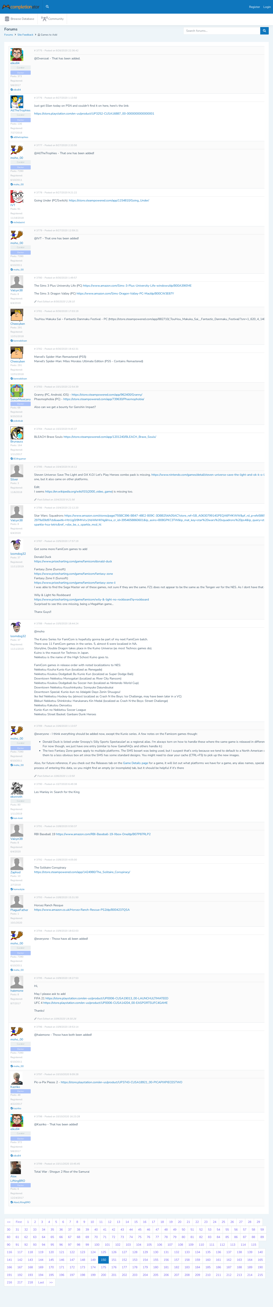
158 (187, 1261)
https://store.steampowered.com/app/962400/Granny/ (107, 396)
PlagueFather (19, 911)
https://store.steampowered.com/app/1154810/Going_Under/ (109, 201)
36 (61, 1230)
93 (34, 1246)
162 (228, 1261)
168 (30, 1268)
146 (61, 1261)
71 (104, 1238)
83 (209, 1238)
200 (103, 1276)
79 (174, 1238)
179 (145, 1268)
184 (197, 1268)
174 (93, 1268)
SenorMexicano (20, 400)
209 (197, 1276)
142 (19, 1261)
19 (171, 1223)
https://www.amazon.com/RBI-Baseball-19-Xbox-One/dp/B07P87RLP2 (103, 835)
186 (218, 1268)
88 (253, 1238)
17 (153, 1223)
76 (148, 1238)
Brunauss (16, 443)
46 (148, 1230)
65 (52, 1238)
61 (17, 1238)
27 (241, 1223)
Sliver (14, 480)
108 (180, 1246)
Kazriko (15, 1088)
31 (17, 1230)
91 (17, 1246)
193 (30, 1276)
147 (72, 1261)
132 (176, 1253)
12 (109, 1223)
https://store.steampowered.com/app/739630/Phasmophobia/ (103, 400)
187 (228, 1268)
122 (72, 1253)
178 (134, 1268)
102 (117, 1246)
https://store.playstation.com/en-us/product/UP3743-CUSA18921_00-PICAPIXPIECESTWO (121, 1083)
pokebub (16, 422)
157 (176, 1261)
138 (239, 1253)
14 (127, 1223)
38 (78, 1230)
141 (9, 1261)
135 (208, 1253)
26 (232, 1223)
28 (249, 1223)
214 (249, 1276)
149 (93, 1261)
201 (113, 1276)
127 (124, 1253)
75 (139, 1238)
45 (139, 1230)
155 (155, 1261)
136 (218, 1253)
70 (96, 1238)
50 (183, 1230)
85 (227, 1238)
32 (26, 1230)
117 (19, 1253)
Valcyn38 (16, 291)
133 (187, 1253)
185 (208, 1268)
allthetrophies (19, 138)
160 (208, 1261)
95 (52, 1246)
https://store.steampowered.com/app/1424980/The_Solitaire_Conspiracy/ (82, 873)
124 (93, 1253)
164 (249, 1261)
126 (113, 1253)
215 (260, 1276)
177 (124, 1268)
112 (222, 1246)
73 (122, 1238)
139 (249, 1253)
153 (134, 1261)
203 (134, 1276)
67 (69, 1238)
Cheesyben (17, 325)
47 (157, 1230)
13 (118, 1223)
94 (43, 1246)
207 (176, 1276)
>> (51, 1283)
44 (131, 1230)
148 (82, 1261)
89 (262, 1238)
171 (61, 1268)
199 (93, 1276)
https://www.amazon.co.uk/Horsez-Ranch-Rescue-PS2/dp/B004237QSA (82, 911)
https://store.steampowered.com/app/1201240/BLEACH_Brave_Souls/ (110, 438)
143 (30, 1261)
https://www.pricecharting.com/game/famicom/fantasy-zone (73, 575)
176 (113, 1268)
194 (40, 1276)
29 (258, 1223)
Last (41, 1283)
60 (8, 1238)
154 (145, 1261)
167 (19, 1268)
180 (155, 1268)
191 (9, 1276)
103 (128, 1246)
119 (40, 1253)
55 (227, 1230)
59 (262, 1230)
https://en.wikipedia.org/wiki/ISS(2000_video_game (78, 493)
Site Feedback (25, 35)
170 (51, 1268)
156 (166, 1261)
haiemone (16, 992)
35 (52, 1230)
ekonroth (16, 798)
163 (239, 1261)
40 (96, 1230)
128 (134, 1253)
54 (218, 1230)
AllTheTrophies (20, 111)
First (19, 1223)
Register (254, 7)
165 (260, 1261)
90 (8, 1246)
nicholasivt (17, 223)
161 (218, 1261)
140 (260, 1253)
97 (69, 1246)
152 (124, 1261)
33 (34, 1230)
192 (19, 1276)
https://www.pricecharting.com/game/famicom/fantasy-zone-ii (74, 584)
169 (40, 1268)
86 (236, 1238)
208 (187, 1276)
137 (228, 1253)
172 (72, 1268)
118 (30, 1253)
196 (61, 1276)
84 (218, 1238)
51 (192, 1230)
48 (166, 1230)
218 (30, 1283)
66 (61, 1238)
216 (9, 1283)
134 (197, 1253)
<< (8, 1223)
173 (82, 1268)
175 (103, 1268)
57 (244, 1230)
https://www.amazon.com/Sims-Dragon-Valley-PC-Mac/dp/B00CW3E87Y (125, 295)
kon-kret (16, 819)
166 (9, 1268)
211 (218, 1276)
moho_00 (16, 159)
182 (176, 1268)
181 (166, 1268)
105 (149, 1246)
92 (26, 1246)
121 (61, 1253)
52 (201, 1230)
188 (239, 1268)
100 (96, 1246)
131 (166, 1253)
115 (253, 1246)
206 (166, 1276)
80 (183, 1238)
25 (223, 1223)
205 (155, 1276)
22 (197, 1223)
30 (8, 1230)
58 (253, 1230)
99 (87, 1246)
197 (72, 1276)
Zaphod (15, 873)
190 (260, 1268)
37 (69, 1230)
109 (190, 1246)
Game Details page (135, 764)
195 (51, 1276)
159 (197, 1261)
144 (40, 1261)
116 (9, 1253)
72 (113, 1238)
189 (249, 1268)
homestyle (17, 890)
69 (87, 1238)
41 (104, 1230)
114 (243, 1246)
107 (170, 1246)
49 (174, 1230)
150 (103, 1261)
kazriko (15, 1109)
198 (82, 1276)
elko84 (14, 64)
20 (179, 1223)
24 (214, 1223)
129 (145, 1253)
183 (187, 1268)
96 (61, 1246)
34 (43, 1230)
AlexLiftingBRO (20, 1203)
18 (162, 1223)
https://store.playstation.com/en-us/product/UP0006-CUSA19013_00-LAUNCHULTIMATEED (106, 999)
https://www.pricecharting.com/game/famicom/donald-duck (73, 562)
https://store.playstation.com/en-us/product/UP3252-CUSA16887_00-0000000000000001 (94, 115)
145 (51, 1261)
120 (51, 1253)
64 (43, 1238)
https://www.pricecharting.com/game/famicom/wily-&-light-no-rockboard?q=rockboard (91, 601)
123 (82, 1253)
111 (211, 1246)
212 (228, 1276)
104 (138, 1246)
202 (124, 1276)
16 (144, 1223)
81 (192, 1238)
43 (122, 1230)
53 (209, 1230)
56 (236, 1230)
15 (136, 1223)
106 (159, 1246)
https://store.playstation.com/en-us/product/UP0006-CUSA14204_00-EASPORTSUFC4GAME (105, 1004)
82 (201, 1238)
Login (267, 7)
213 (239, 1276)
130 (155, 1253)
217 (19, 1283)
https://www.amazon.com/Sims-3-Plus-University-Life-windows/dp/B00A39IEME (137, 287)
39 (87, 1230)
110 (201, 1246)
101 (107, 1246)
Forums (8, 35)
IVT (12, 206)
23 (206, 1223)
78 (166, 1238)
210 (208, 1276)
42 (113, 1230)
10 (92, 1223)
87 (244, 1238)
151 (113, 1261)
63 (34, 1238)
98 (78, 1246)
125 (103, 1253)
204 (145, 1276)
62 (26, 1238)
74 (131, 1238)
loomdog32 (18, 555)
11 (101, 1223)
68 (78, 1238)
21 (188, 1223)
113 (232, 1246)
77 (157, 1238)
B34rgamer (18, 459)
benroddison (18, 341)
